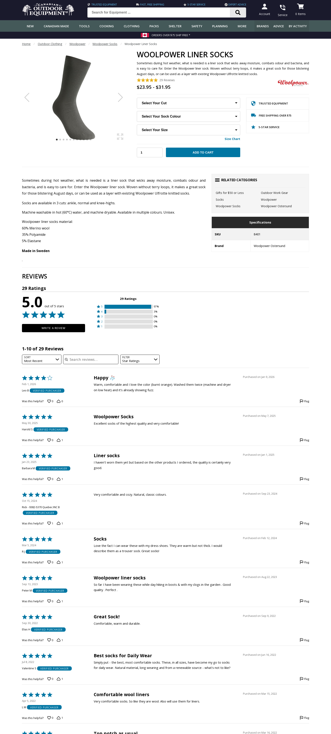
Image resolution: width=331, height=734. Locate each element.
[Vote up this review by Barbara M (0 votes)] (50, 479)
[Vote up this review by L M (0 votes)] (50, 718)
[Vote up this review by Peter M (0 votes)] (50, 601)
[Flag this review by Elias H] (304, 640)
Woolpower (77, 44)
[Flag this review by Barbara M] (304, 479)
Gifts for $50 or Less (230, 193)
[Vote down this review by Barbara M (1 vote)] (60, 479)
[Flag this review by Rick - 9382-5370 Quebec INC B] (304, 523)
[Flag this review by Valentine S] (304, 679)
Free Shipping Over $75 (271, 116)
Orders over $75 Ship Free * (171, 35)
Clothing (132, 26)
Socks (220, 200)
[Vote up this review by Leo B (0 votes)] (50, 401)
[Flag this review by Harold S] (304, 440)
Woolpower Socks (104, 44)
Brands (263, 26)
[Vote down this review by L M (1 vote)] (60, 718)
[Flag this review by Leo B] (304, 401)
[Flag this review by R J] (304, 562)
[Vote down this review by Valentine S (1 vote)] (60, 679)
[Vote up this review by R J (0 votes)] (50, 562)
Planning (220, 26)
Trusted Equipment (102, 4)
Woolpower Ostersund (276, 206)
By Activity (298, 26)
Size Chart (232, 139)
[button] (128, 307)
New (30, 26)
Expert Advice (235, 4)
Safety (196, 26)
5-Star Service (194, 4)
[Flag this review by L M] (304, 718)
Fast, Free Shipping (150, 4)
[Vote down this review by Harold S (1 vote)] (60, 440)
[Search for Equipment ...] (160, 12)
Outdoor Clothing (50, 44)
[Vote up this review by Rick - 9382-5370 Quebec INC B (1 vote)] (50, 523)
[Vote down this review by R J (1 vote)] (60, 562)
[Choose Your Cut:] (188, 103)
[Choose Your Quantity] (150, 152)
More (242, 26)
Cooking (106, 26)
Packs (154, 26)
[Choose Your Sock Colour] (188, 116)
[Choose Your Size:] (188, 130)
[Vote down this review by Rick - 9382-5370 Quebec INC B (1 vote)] (60, 523)
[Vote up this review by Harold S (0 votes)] (50, 440)
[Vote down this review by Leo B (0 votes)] (60, 401)
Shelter (175, 26)
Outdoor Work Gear (274, 193)
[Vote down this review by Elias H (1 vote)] (60, 640)
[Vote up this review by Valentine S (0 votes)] (50, 679)
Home (26, 44)
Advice (278, 26)
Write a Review (53, 328)
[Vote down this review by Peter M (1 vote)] (60, 601)
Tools (84, 26)
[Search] (236, 12)
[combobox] (41, 359)
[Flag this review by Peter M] (304, 601)
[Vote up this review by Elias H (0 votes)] (50, 640)
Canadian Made (56, 26)
